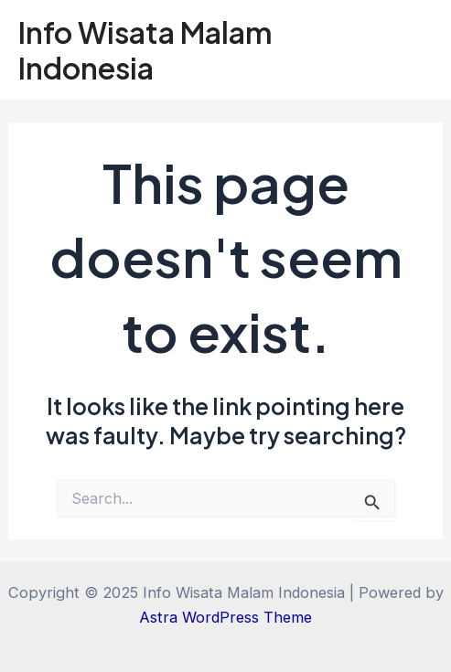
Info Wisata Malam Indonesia (145, 49)
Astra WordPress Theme (225, 617)
